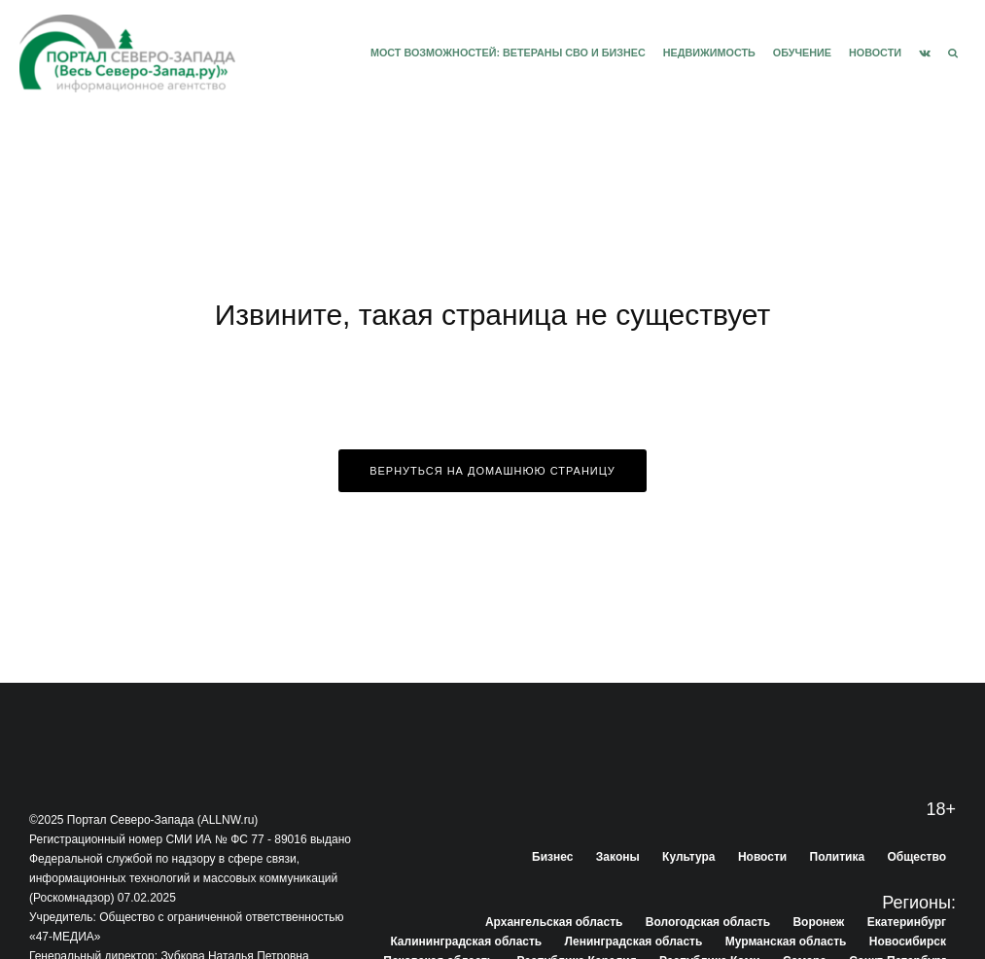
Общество (917, 857)
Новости (875, 52)
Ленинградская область (634, 941)
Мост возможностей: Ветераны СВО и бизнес (508, 52)
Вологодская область (708, 922)
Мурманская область (786, 941)
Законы (618, 857)
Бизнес (552, 857)
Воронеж (818, 922)
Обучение (802, 52)
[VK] (924, 53)
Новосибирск (907, 941)
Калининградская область (466, 941)
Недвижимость (709, 52)
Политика (837, 857)
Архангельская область (553, 922)
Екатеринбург (906, 922)
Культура (688, 857)
